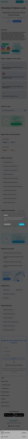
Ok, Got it (21, 224)
